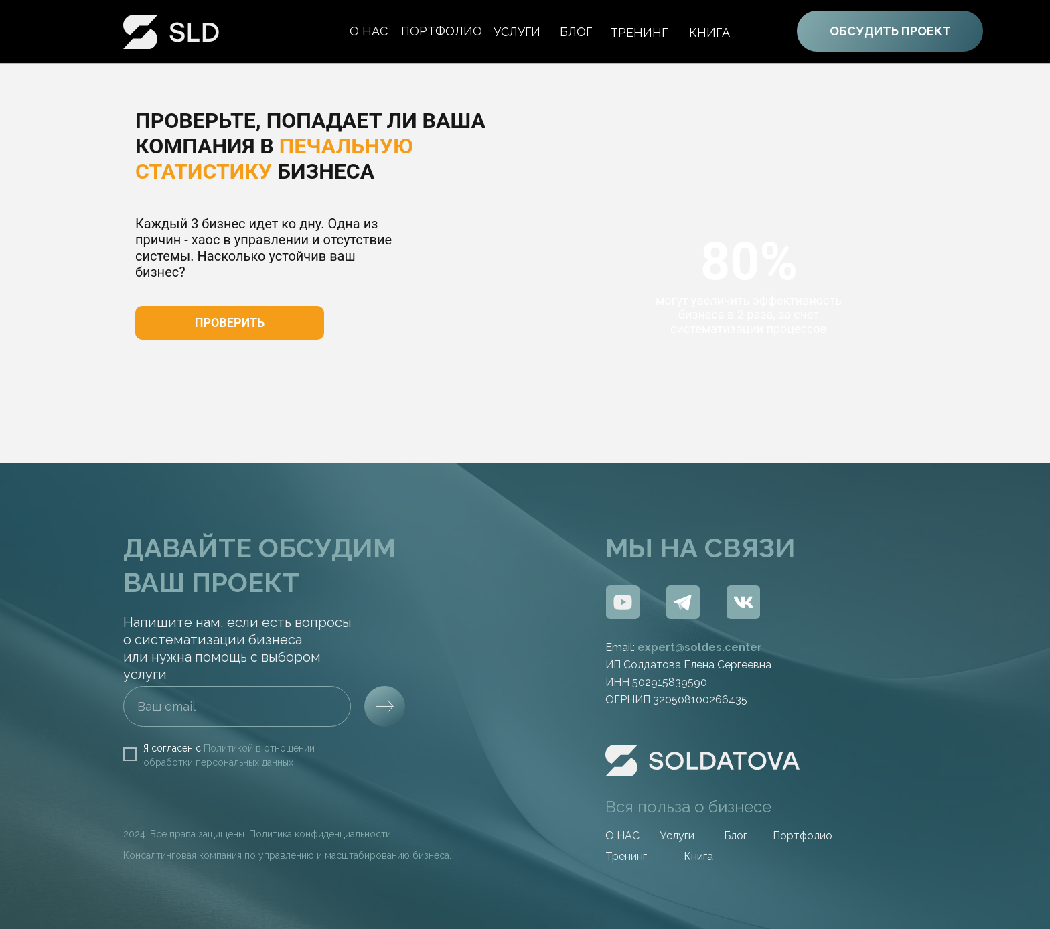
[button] (229, 323)
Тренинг (626, 856)
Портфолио (802, 835)
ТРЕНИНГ (639, 32)
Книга (709, 32)
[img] (623, 602)
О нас (369, 31)
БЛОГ (576, 32)
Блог (735, 835)
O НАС (622, 835)
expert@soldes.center (700, 647)
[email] (237, 706)
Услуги (517, 32)
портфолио (441, 31)
